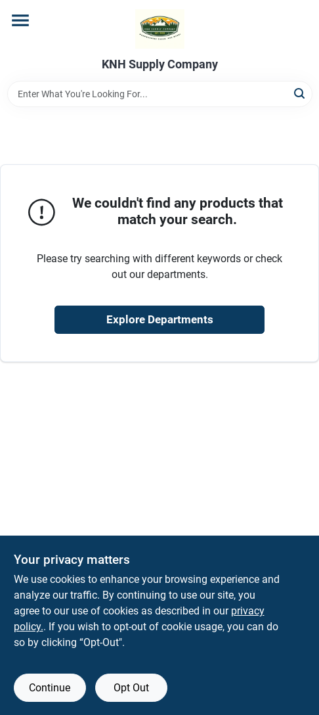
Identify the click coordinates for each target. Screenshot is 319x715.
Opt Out (131, 687)
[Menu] (20, 20)
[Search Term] (159, 94)
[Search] (300, 93)
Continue (49, 687)
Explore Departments (159, 319)
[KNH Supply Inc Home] (159, 29)
